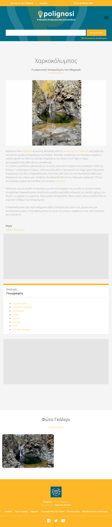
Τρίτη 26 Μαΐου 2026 (83, 3)
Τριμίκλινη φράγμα (22, 307)
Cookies (8, 511)
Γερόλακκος (18, 310)
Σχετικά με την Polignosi (21, 3)
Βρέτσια (16, 322)
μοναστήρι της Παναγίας (76, 151)
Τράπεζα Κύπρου (63, 504)
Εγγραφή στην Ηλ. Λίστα (52, 511)
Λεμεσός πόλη (19, 303)
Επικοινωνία (73, 511)
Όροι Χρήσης (21, 511)
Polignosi (47, 501)
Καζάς (15, 314)
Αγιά (14, 325)
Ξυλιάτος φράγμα (21, 329)
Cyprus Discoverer (15, 229)
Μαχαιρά (27, 151)
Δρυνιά (16, 318)
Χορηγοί (43, 3)
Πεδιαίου (60, 181)
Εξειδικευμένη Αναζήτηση (93, 38)
